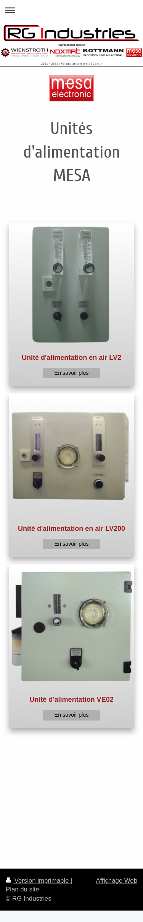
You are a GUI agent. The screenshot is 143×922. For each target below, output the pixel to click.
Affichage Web (116, 880)
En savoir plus (72, 373)
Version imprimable (38, 880)
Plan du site (22, 889)
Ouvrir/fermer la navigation (71, 10)
